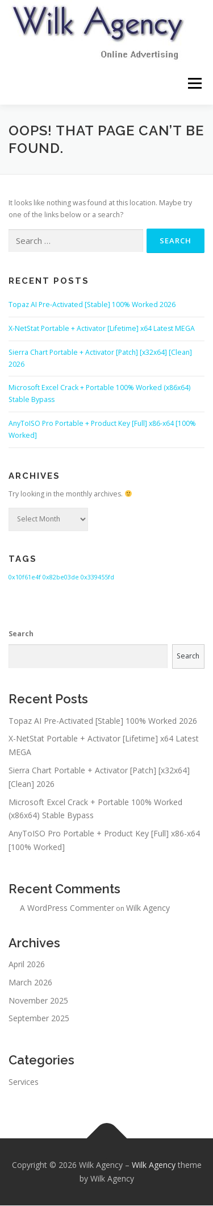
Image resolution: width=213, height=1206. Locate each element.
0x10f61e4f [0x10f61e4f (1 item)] (25, 578)
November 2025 (38, 1001)
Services (24, 1082)
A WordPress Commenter (67, 908)
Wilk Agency (148, 908)
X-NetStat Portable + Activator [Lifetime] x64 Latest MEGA (102, 329)
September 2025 (39, 1019)
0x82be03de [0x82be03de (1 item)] (61, 578)
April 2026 (27, 964)
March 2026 (30, 982)
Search (21, 634)
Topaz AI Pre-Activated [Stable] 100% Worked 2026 (92, 305)
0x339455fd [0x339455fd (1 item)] (97, 578)
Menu (194, 83)
